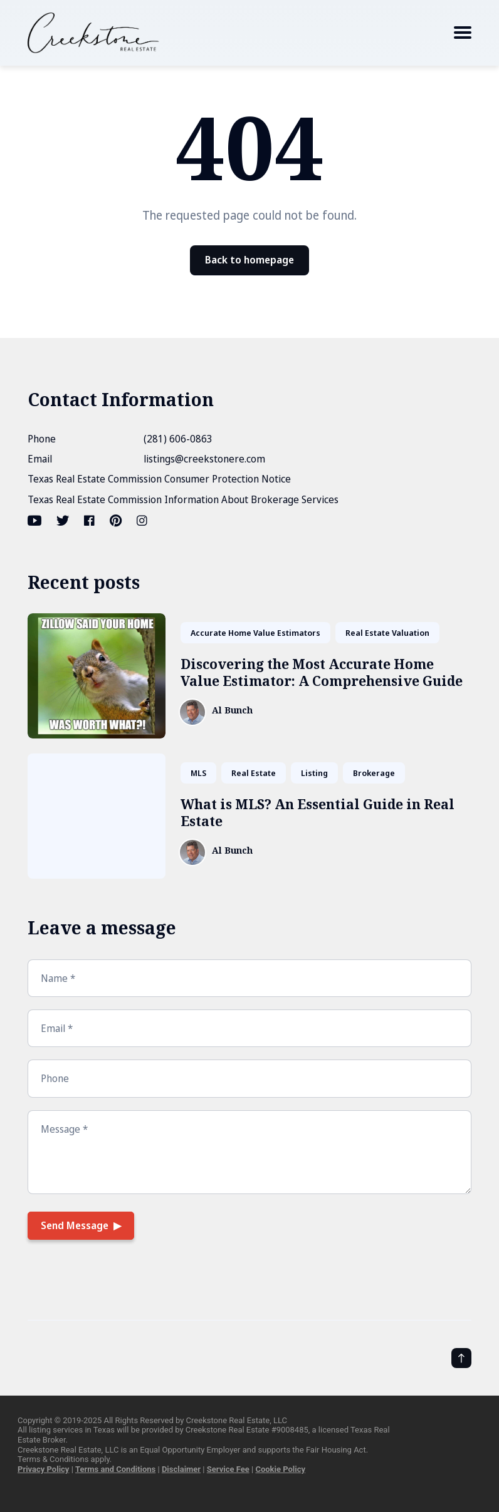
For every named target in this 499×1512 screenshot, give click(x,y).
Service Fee (228, 1469)
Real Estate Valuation (387, 632)
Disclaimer (181, 1469)
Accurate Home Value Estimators (255, 632)
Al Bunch (232, 710)
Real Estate (253, 773)
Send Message (74, 1225)
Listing (314, 773)
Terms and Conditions (115, 1469)
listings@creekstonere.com (204, 459)
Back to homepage (249, 260)
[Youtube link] (36, 520)
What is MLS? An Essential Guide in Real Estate (317, 812)
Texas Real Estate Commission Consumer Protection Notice (159, 479)
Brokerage (374, 773)
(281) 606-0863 (178, 439)
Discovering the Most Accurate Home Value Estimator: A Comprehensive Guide (322, 672)
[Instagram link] (142, 520)
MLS (198, 773)
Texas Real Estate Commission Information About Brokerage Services (183, 499)
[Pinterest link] (115, 520)
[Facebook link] (89, 520)
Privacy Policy (43, 1469)
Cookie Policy (280, 1469)
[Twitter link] (62, 520)
